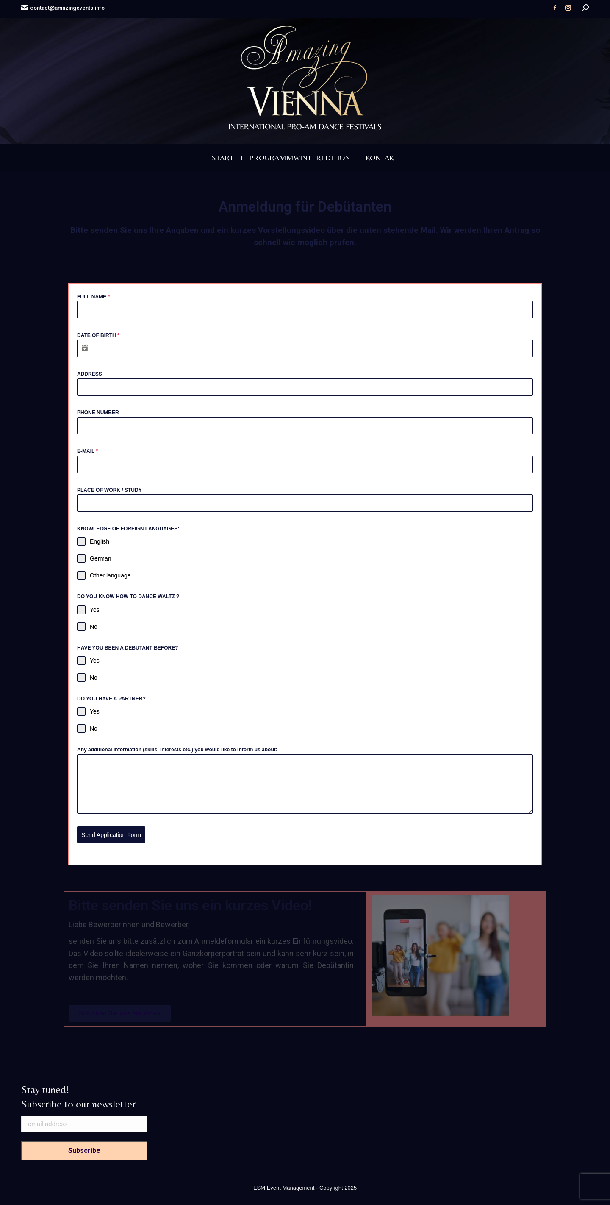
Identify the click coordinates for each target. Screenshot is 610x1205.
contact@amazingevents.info (63, 8)
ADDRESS (89, 374)
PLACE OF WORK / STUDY (109, 490)
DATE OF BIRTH (98, 335)
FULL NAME (93, 297)
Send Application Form (111, 834)
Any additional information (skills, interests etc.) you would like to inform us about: (177, 750)
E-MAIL (87, 451)
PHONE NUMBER (98, 413)
